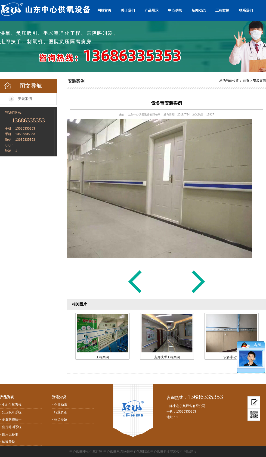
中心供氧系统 (12, 405)
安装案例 (25, 99)
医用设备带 (10, 434)
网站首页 (104, 10)
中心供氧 (175, 10)
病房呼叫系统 (12, 427)
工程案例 (222, 10)
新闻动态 (199, 10)
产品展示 (151, 10)
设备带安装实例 (166, 103)
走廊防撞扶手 (12, 419)
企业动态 (60, 405)
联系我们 (246, 10)
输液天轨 (8, 442)
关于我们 (128, 10)
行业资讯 (60, 412)
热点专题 (60, 419)
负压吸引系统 (12, 412)
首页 (246, 80)
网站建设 (190, 451)
